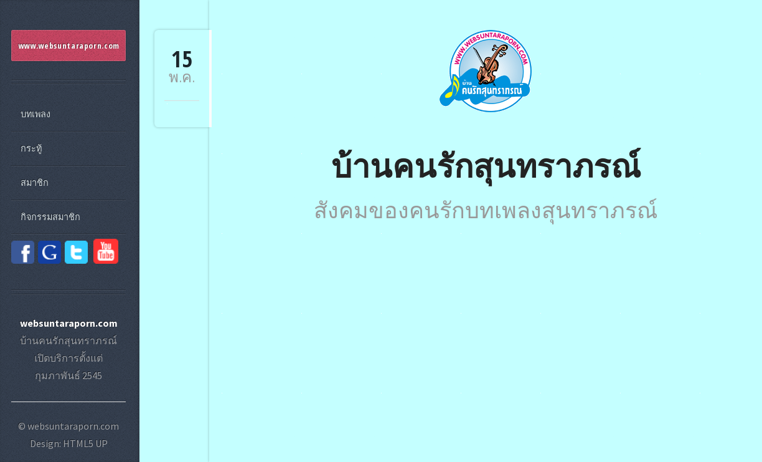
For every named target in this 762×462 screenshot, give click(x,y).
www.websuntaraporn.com (69, 45)
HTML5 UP (85, 443)
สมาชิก (35, 182)
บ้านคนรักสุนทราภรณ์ (486, 165)
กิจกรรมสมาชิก (50, 217)
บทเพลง (35, 114)
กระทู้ (31, 148)
